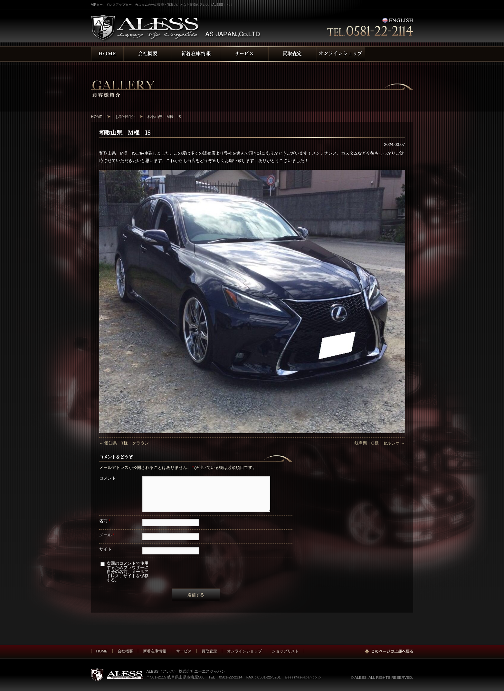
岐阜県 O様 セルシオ (380, 443)
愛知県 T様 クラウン (124, 443)
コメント (107, 478)
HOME (102, 651)
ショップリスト (285, 651)
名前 (104, 521)
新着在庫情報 (154, 651)
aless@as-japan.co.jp (303, 677)
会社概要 (125, 651)
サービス (184, 651)
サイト (105, 549)
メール (107, 535)
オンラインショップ (244, 651)
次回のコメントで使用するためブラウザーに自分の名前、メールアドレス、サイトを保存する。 (127, 571)
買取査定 (209, 651)
